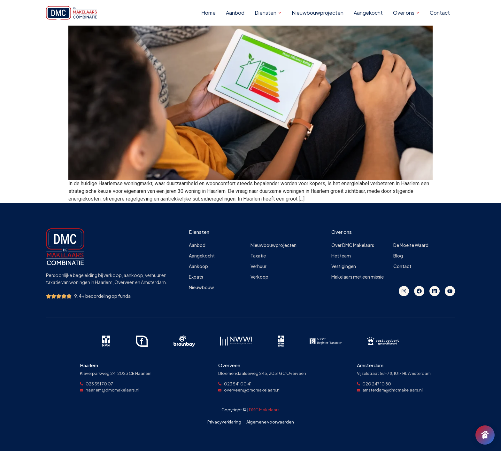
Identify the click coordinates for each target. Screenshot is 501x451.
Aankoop (198, 266)
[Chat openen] (485, 435)
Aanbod (197, 245)
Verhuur (258, 266)
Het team (341, 255)
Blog (398, 255)
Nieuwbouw (201, 287)
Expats (196, 277)
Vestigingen (343, 266)
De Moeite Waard (410, 245)
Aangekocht (202, 255)
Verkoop (259, 277)
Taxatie (258, 255)
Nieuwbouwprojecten (273, 245)
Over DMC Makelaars (352, 245)
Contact (402, 266)
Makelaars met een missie (357, 277)
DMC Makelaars (264, 409)
